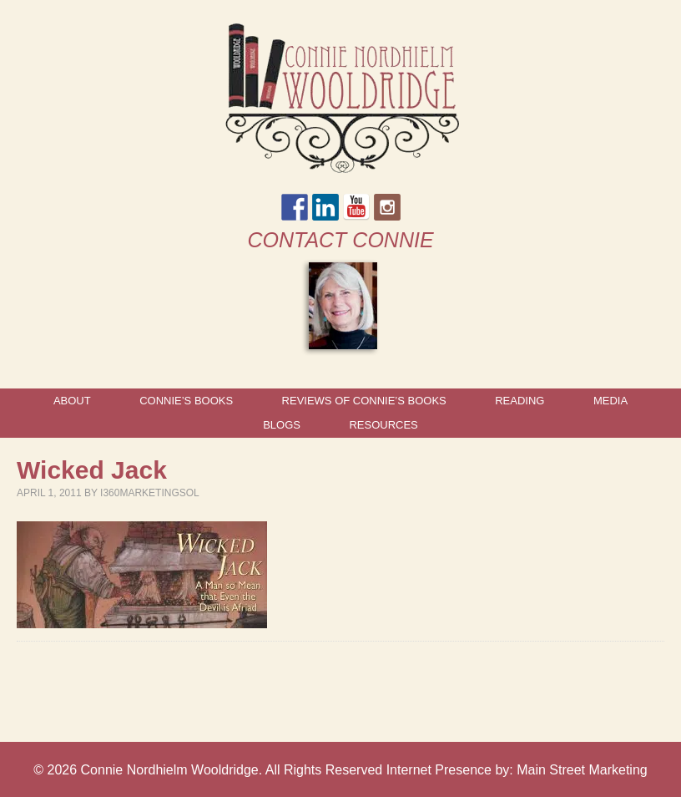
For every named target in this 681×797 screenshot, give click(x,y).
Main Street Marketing (582, 770)
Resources (383, 425)
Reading (519, 400)
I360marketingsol (149, 493)
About (72, 400)
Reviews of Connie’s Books (364, 400)
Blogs (281, 425)
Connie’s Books (186, 400)
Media (610, 400)
